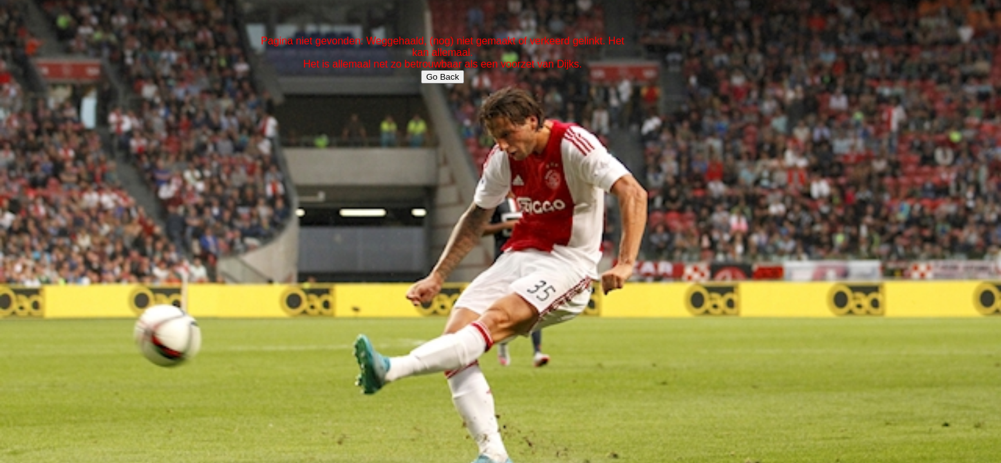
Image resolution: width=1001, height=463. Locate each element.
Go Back (442, 77)
